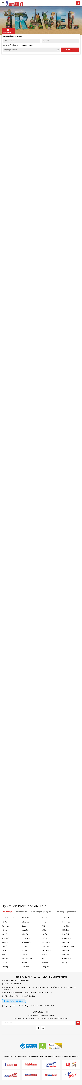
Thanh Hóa (46, 942)
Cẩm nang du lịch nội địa (41, 912)
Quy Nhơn (5, 926)
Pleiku (44, 958)
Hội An (4, 930)
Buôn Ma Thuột (68, 946)
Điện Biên (25, 967)
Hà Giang (65, 942)
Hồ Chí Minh (46, 950)
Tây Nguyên (26, 942)
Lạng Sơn (25, 930)
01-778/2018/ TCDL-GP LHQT (43, 1006)
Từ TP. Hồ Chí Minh (9, 918)
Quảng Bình (66, 938)
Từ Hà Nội (26, 918)
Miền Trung (26, 934)
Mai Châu (45, 954)
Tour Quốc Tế (21, 912)
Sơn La (4, 963)
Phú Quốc (45, 926)
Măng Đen (66, 954)
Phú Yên (45, 938)
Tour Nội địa (7, 912)
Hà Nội (24, 950)
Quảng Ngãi (6, 942)
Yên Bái (45, 963)
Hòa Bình (65, 950)
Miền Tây (5, 934)
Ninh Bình (65, 934)
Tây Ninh (25, 963)
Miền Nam (5, 958)
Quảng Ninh (66, 958)
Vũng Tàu (25, 922)
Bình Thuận (46, 946)
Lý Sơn (44, 930)
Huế (3, 954)
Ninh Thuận (6, 938)
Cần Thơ (5, 950)
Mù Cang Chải (27, 958)
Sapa (24, 926)
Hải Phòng (5, 922)
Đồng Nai (45, 967)
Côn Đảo (65, 926)
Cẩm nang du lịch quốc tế (66, 912)
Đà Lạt (64, 963)
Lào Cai (25, 954)
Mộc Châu (45, 918)
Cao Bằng (5, 946)
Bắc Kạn (25, 946)
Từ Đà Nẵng (66, 918)
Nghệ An (45, 934)
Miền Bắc (65, 930)
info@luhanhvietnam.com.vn (43, 1015)
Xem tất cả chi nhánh (14, 1001)
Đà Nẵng (5, 967)
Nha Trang (66, 922)
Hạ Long (45, 922)
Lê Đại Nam (24, 980)
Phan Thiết (26, 938)
